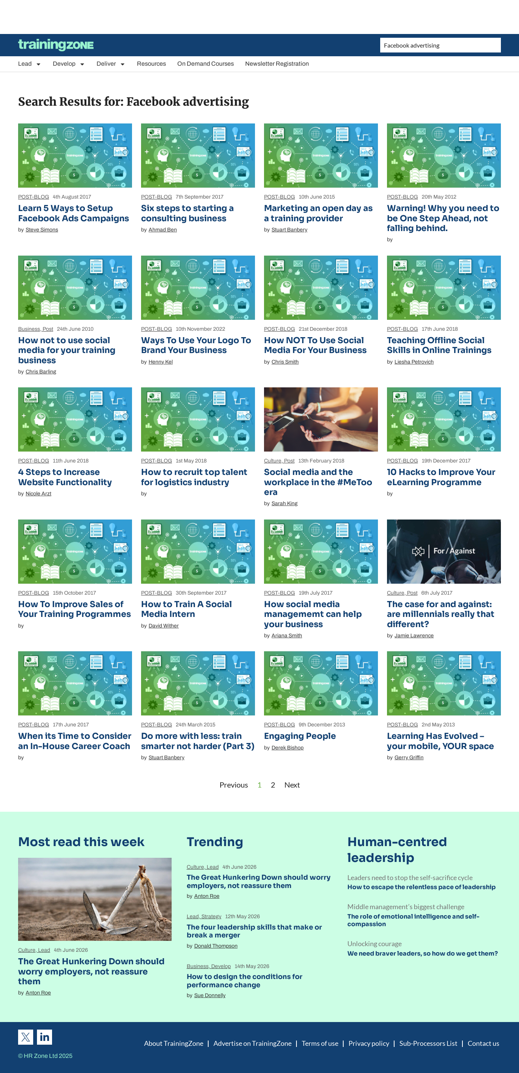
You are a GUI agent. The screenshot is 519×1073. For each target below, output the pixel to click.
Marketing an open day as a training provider (318, 213)
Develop (69, 64)
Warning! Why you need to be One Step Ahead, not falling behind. (443, 218)
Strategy (211, 916)
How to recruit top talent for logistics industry (194, 477)
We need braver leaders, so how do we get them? (422, 953)
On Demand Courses (205, 63)
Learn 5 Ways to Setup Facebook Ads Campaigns (73, 213)
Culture (272, 461)
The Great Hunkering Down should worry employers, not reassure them (91, 971)
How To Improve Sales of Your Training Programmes (74, 609)
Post (48, 329)
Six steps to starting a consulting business (187, 213)
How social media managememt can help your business (313, 614)
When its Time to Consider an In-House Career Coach (74, 741)
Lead (29, 64)
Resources (151, 63)
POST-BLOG (33, 197)
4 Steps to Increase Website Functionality (65, 477)
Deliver (111, 64)
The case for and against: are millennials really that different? (440, 614)
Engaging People (300, 736)
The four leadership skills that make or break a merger (254, 931)
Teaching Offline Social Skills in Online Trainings (439, 345)
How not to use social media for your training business (66, 350)
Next (292, 784)
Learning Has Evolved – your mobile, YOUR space (440, 741)
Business (29, 329)
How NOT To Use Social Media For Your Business (315, 345)
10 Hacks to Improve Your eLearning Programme (441, 477)
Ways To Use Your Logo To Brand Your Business (196, 345)
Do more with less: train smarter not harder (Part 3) (198, 741)
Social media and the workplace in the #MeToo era (318, 482)
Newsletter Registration (277, 63)
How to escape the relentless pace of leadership (421, 887)
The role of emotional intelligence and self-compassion (413, 920)
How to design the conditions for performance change (244, 981)
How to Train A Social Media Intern (186, 609)
